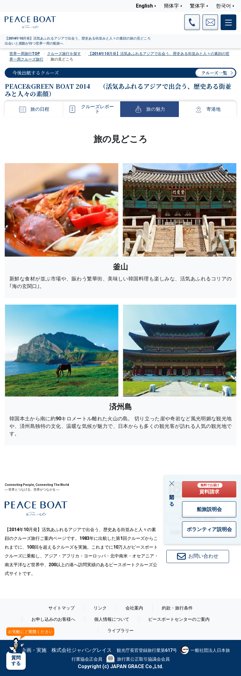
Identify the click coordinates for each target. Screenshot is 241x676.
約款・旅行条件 (177, 607)
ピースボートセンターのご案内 (179, 619)
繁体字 (197, 6)
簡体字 (171, 6)
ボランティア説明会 (209, 529)
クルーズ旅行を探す (64, 53)
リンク (100, 607)
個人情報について (111, 619)
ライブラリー (120, 630)
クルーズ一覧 (214, 73)
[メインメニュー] (228, 22)
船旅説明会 (209, 509)
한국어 (223, 6)
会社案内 (134, 607)
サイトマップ (61, 607)
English (144, 6)
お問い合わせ (197, 556)
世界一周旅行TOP (24, 53)
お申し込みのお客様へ (53, 619)
